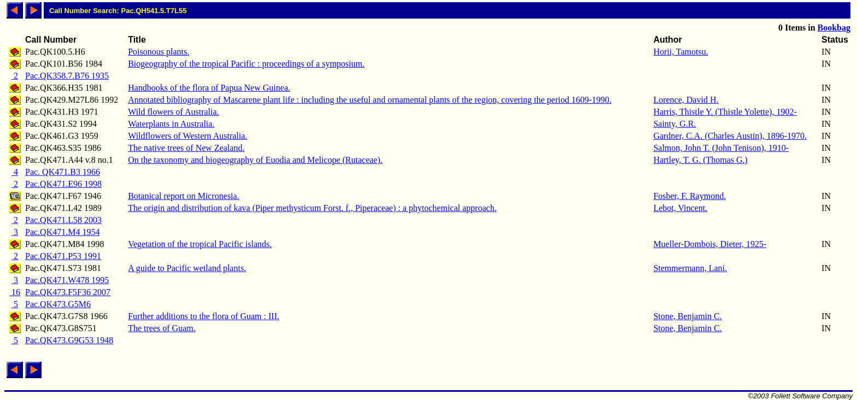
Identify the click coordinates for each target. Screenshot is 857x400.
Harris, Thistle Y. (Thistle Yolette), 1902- (724, 111)
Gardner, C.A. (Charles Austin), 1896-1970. (730, 135)
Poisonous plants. (158, 51)
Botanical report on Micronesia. (183, 196)
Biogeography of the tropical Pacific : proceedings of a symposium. (246, 63)
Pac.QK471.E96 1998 (63, 184)
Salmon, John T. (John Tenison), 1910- (721, 147)
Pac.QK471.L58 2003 (63, 220)
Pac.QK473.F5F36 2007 (67, 292)
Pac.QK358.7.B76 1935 (67, 75)
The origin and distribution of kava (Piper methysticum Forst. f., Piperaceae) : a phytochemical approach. (312, 208)
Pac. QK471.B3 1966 (62, 172)
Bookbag (834, 27)
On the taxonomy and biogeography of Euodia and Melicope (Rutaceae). (255, 159)
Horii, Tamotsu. (680, 51)
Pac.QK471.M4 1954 (62, 232)
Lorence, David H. (685, 99)
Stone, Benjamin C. (687, 316)
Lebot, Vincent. (680, 208)
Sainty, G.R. (674, 123)
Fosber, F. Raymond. (689, 196)
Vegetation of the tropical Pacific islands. (200, 244)
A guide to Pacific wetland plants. (187, 268)
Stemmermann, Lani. (690, 268)
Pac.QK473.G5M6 (58, 304)
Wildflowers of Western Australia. (187, 135)
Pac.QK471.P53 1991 (63, 256)
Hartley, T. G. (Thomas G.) (700, 159)
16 (14, 292)
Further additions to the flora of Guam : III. (203, 316)
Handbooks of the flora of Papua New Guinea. (209, 87)
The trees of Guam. (162, 328)
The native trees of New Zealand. (186, 147)
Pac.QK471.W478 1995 (67, 280)
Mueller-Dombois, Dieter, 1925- (709, 244)
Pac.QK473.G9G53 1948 (69, 340)
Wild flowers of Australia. (173, 111)
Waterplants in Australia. (171, 123)
